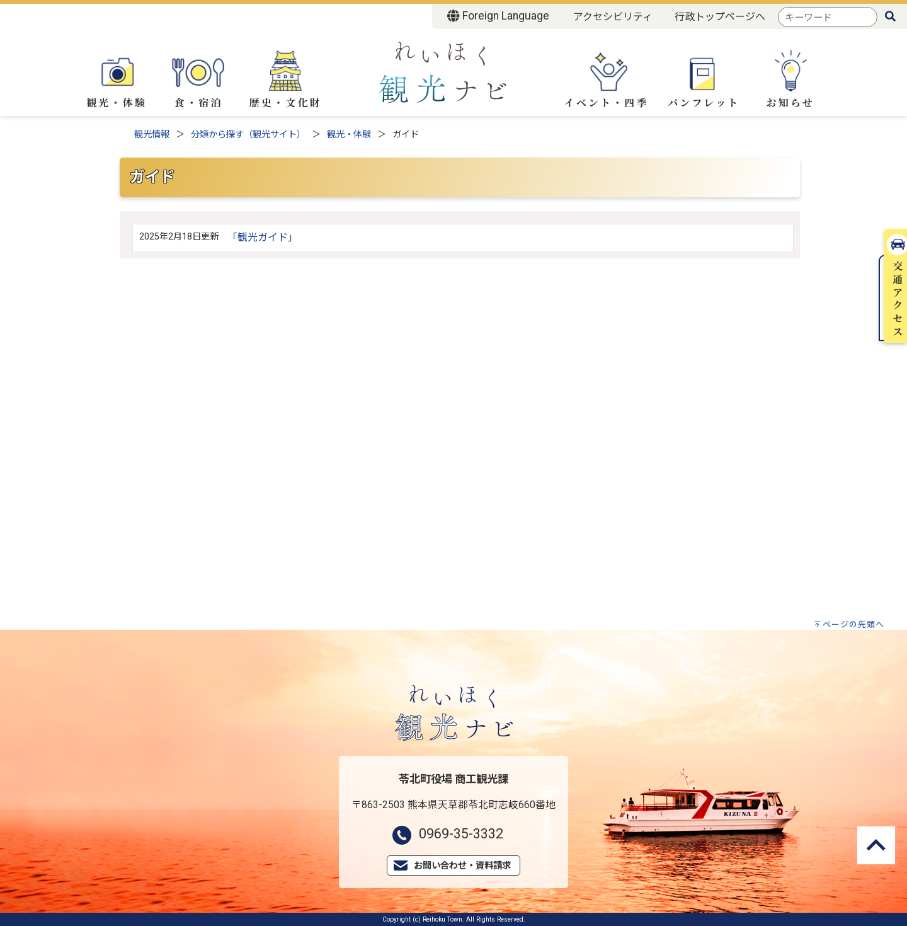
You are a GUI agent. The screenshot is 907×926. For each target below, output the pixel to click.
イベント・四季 (606, 79)
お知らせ (790, 80)
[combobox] (828, 17)
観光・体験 (116, 78)
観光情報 (151, 134)
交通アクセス (893, 194)
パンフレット (703, 80)
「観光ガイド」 (262, 237)
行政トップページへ (720, 17)
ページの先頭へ (853, 624)
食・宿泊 (198, 78)
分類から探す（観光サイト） (248, 134)
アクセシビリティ (613, 17)
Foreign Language (498, 16)
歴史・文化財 (285, 80)
